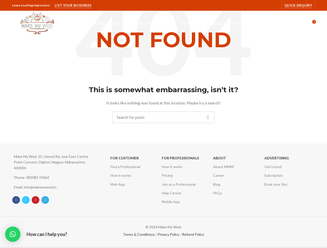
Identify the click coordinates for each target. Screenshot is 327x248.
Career (218, 175)
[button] (12, 234)
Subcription (273, 175)
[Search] (163, 117)
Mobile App (171, 201)
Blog (216, 184)
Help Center (171, 193)
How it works (120, 175)
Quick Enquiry (298, 5)
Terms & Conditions (139, 234)
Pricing (167, 175)
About (219, 158)
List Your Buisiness (73, 5)
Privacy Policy (168, 234)
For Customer (124, 158)
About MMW (223, 166)
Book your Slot (276, 184)
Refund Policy (193, 234)
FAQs (217, 193)
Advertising (276, 158)
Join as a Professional (179, 184)
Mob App (117, 184)
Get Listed (273, 166)
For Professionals (180, 158)
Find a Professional (125, 166)
